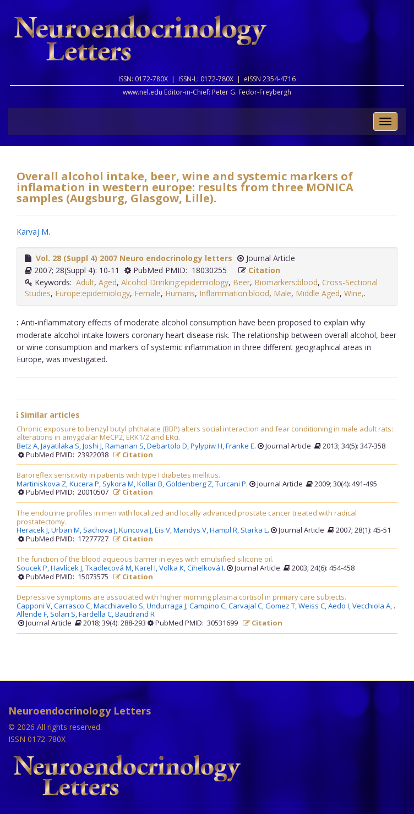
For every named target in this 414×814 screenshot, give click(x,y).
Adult (85, 282)
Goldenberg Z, (190, 484)
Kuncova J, (137, 530)
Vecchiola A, (373, 606)
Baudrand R (135, 614)
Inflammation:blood (234, 293)
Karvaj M (32, 231)
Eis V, (164, 530)
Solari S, (64, 614)
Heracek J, (34, 530)
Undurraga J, (167, 606)
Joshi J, (94, 446)
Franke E (240, 446)
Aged (108, 282)
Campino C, (208, 606)
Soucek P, (34, 568)
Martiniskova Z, (43, 484)
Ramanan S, (126, 446)
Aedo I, (340, 606)
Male (282, 293)
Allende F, (33, 614)
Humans (180, 293)
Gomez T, (281, 606)
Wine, (354, 293)
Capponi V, (35, 606)
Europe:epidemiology (92, 293)
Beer (241, 282)
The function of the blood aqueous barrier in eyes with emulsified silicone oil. (145, 559)
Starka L (254, 530)
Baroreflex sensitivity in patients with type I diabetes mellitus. (118, 475)
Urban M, (67, 530)
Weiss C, (313, 606)
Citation (264, 270)
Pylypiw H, (208, 446)
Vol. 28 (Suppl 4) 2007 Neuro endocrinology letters (134, 258)
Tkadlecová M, (110, 568)
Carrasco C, (74, 606)
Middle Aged (318, 293)
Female (147, 293)
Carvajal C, (246, 606)
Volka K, (173, 568)
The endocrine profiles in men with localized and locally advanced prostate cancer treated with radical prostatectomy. (187, 517)
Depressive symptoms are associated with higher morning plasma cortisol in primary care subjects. (181, 597)
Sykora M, (119, 484)
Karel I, (147, 568)
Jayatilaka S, (62, 446)
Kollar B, (151, 484)
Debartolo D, (168, 446)
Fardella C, (97, 614)
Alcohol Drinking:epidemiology (174, 282)
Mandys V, (191, 530)
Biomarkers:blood (286, 282)
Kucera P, (85, 484)
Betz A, (29, 446)
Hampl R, (225, 530)
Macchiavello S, (120, 606)
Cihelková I (205, 568)
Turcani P (230, 484)
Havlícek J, (68, 568)
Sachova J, (101, 530)
